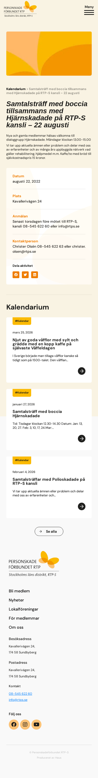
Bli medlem (19, 591)
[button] (16, 274)
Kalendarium (16, 89)
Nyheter (16, 600)
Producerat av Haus (49, 757)
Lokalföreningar (23, 609)
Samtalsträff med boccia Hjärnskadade (37, 415)
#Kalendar (22, 323)
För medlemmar (24, 618)
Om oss (16, 627)
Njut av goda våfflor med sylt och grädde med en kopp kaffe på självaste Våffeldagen (45, 346)
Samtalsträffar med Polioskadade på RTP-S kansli (49, 483)
